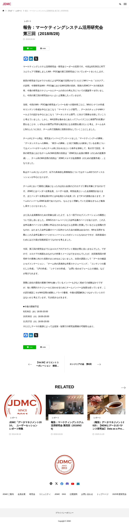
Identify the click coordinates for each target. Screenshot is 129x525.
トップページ (102, 494)
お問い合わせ (87, 494)
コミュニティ (45, 494)
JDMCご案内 (8, 494)
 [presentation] (123, 387)
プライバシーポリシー (64, 513)
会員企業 (21, 494)
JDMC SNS (60, 494)
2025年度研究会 (119, 494)
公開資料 (73, 494)
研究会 (32, 494)
